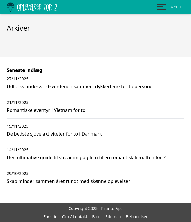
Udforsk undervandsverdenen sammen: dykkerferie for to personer (80, 86)
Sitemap (113, 216)
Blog (96, 216)
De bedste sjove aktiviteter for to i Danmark (54, 134)
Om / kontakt (75, 216)
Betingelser (137, 216)
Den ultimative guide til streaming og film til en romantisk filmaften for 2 (86, 157)
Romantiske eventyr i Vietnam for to (46, 110)
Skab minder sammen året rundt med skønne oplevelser (68, 181)
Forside (50, 216)
